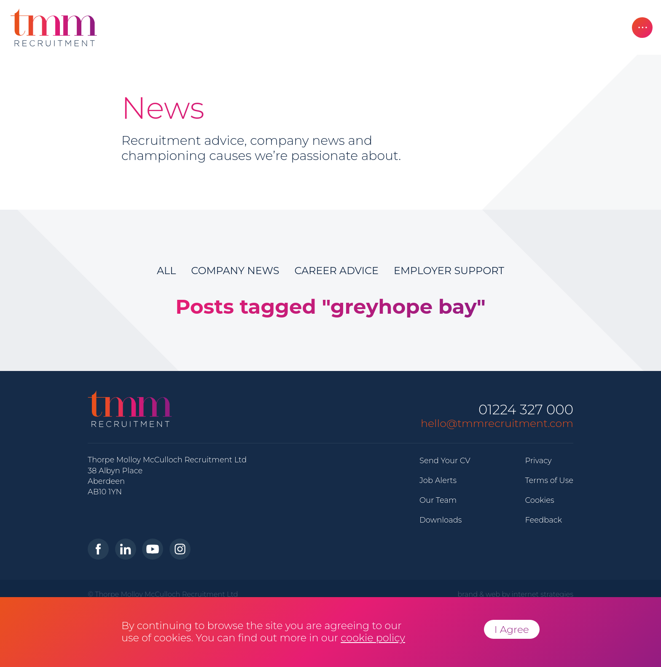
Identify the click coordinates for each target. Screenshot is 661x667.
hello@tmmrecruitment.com (497, 423)
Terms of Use (549, 480)
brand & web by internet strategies (515, 594)
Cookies (539, 500)
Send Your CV (444, 460)
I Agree (511, 629)
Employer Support (449, 270)
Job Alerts (438, 480)
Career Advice (336, 270)
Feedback (543, 520)
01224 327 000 (525, 410)
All (166, 270)
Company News (235, 270)
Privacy (538, 460)
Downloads (440, 520)
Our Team (438, 500)
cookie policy (373, 638)
